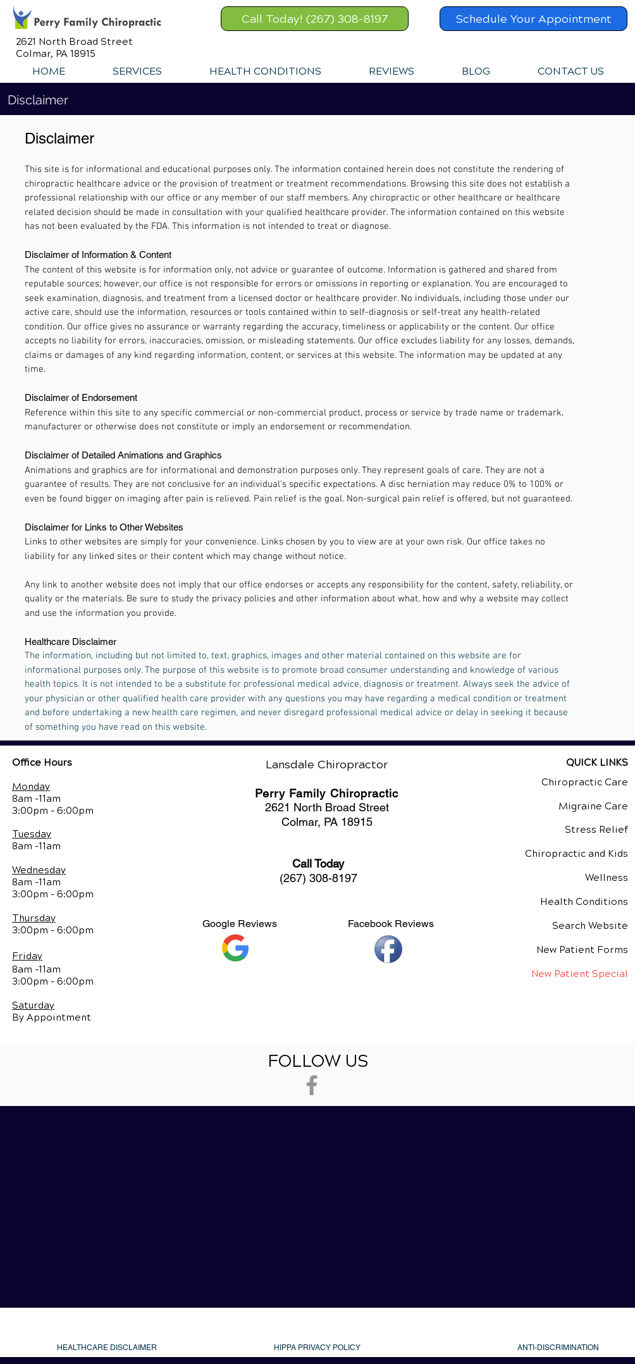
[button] (137, 71)
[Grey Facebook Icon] (312, 1085)
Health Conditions (584, 901)
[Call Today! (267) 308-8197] (315, 18)
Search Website (590, 925)
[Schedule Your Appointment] (533, 18)
